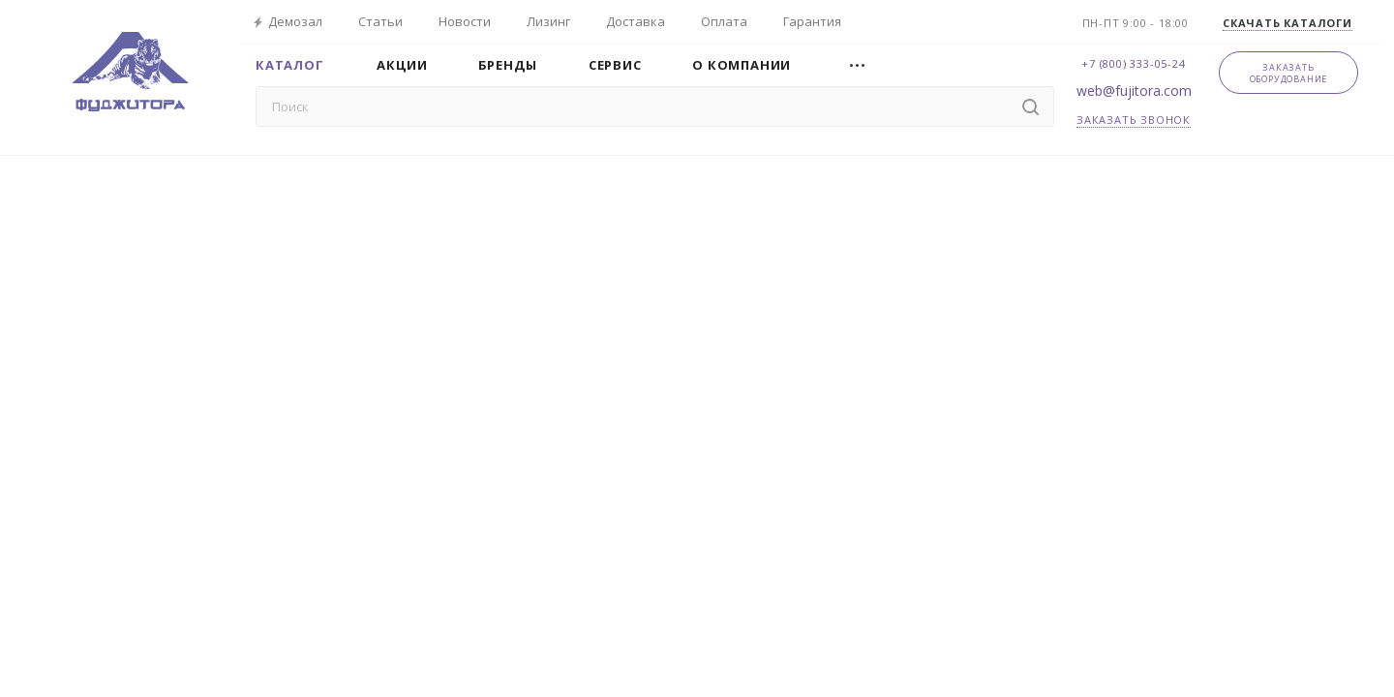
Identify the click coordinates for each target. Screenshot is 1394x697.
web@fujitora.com (1134, 90)
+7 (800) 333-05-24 (1133, 63)
